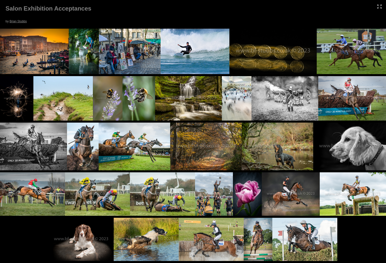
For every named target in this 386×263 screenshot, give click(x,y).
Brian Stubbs (18, 21)
